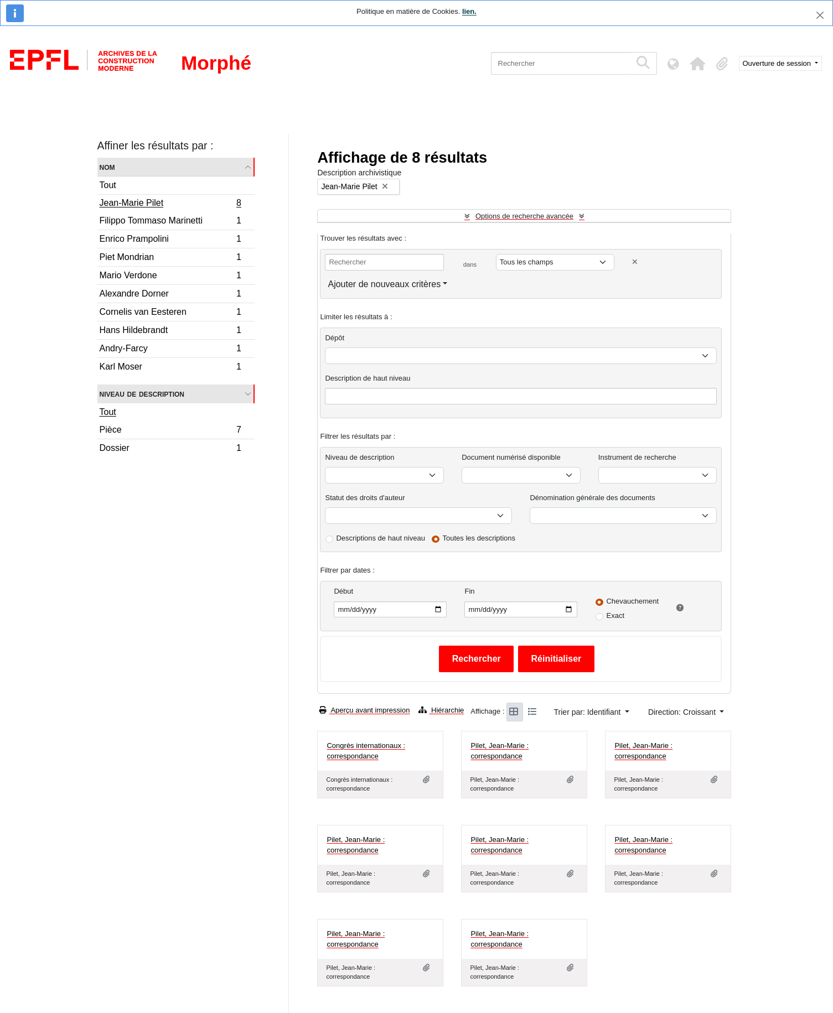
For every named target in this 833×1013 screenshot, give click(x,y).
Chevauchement (632, 601)
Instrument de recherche (637, 457)
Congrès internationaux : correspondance (366, 751)
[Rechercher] (561, 63)
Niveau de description (142, 393)
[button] (698, 64)
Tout (108, 185)
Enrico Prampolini (170, 240)
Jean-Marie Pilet (170, 204)
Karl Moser (170, 368)
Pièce (170, 431)
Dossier (170, 449)
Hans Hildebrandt (170, 332)
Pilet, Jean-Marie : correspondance (499, 751)
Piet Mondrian (170, 259)
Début (343, 591)
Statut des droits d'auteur (365, 497)
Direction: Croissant (683, 712)
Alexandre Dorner (170, 295)
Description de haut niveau (367, 378)
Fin (469, 591)
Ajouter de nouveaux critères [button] (384, 284)
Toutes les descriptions (479, 538)
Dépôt (334, 338)
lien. (469, 11)
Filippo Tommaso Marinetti (170, 222)
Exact (615, 615)
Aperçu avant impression (364, 710)
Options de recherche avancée (524, 216)
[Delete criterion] (635, 262)
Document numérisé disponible (511, 457)
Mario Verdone (170, 277)
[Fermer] (820, 15)
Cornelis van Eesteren (170, 313)
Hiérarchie (441, 710)
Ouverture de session (778, 63)
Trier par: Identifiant (588, 712)
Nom (107, 167)
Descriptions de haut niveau (380, 538)
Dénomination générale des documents (592, 497)
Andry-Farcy (170, 350)
